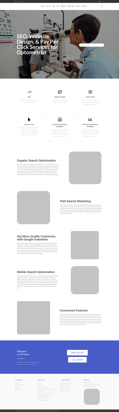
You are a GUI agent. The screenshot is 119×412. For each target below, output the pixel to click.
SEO (29, 97)
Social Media (90, 97)
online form (87, 45)
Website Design (59, 97)
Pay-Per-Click (29, 124)
